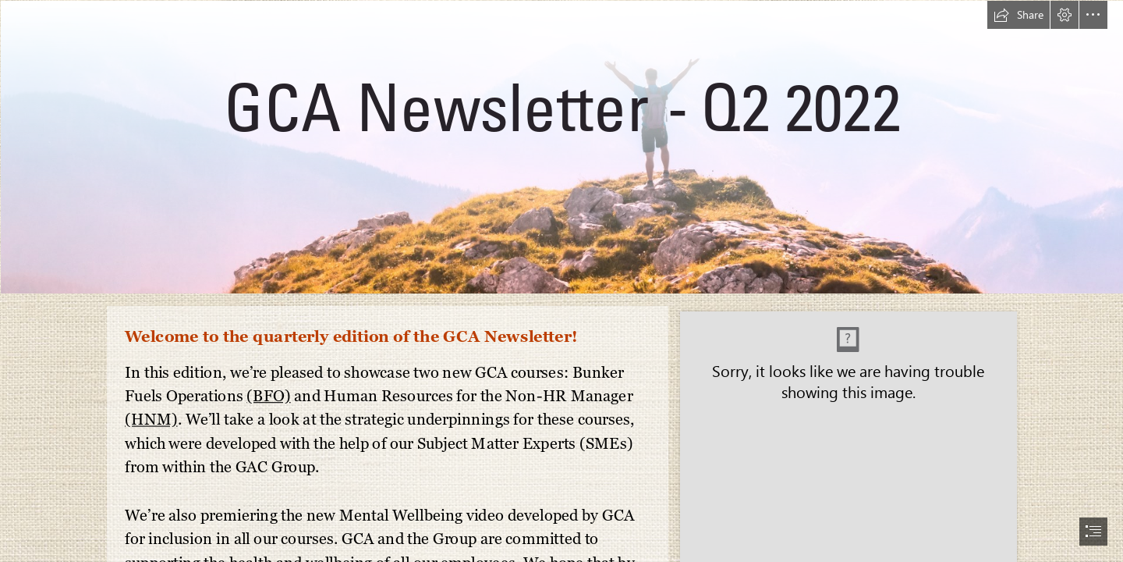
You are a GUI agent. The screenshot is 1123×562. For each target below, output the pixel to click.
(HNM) (151, 419)
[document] (561, 281)
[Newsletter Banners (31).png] (561, 146)
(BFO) (268, 395)
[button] (1018, 15)
